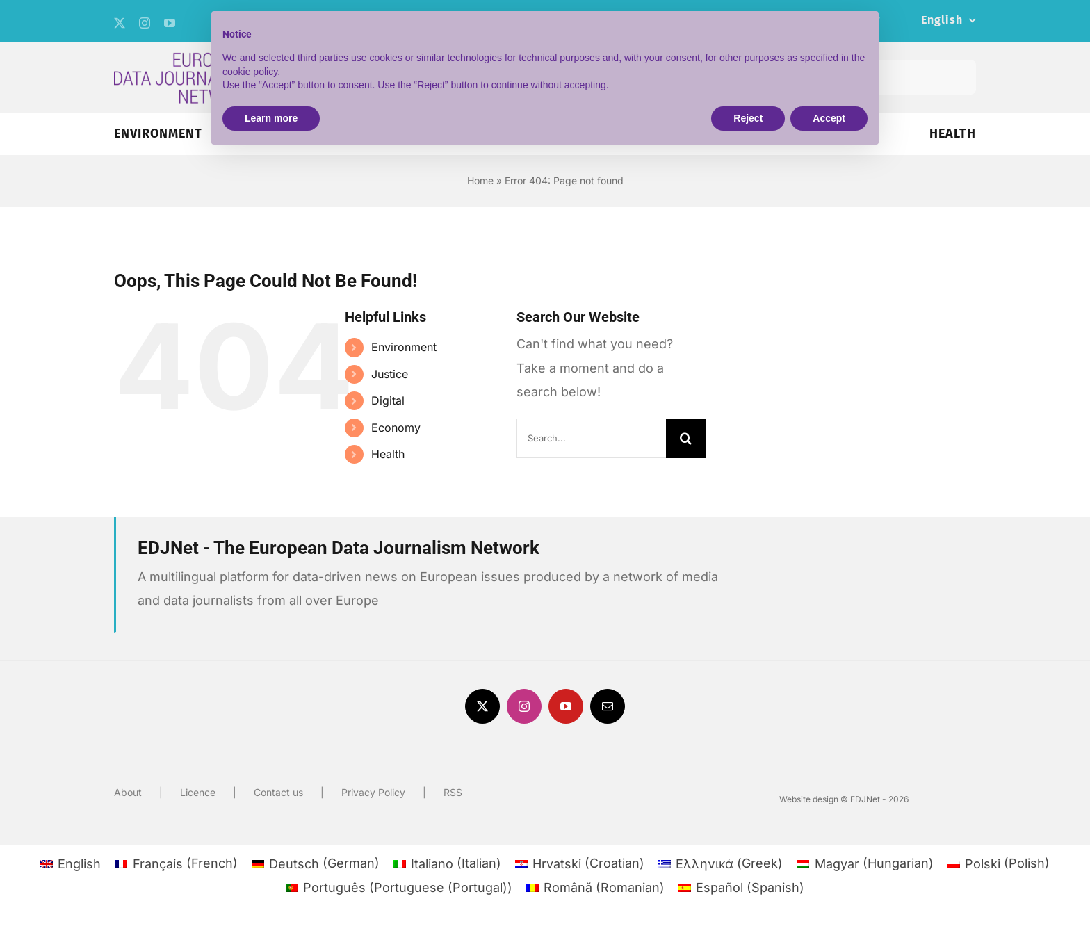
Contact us (278, 792)
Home (480, 180)
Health (388, 454)
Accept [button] (829, 118)
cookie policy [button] (249, 71)
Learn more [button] (271, 118)
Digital (388, 400)
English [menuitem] (79, 863)
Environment (404, 347)
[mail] (607, 706)
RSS (453, 792)
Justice (389, 374)
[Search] (686, 438)
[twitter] (119, 23)
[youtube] (169, 23)
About (128, 792)
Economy (396, 427)
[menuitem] (948, 21)
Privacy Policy (373, 792)
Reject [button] (748, 118)
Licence (197, 792)
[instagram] (144, 23)
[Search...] (591, 438)
